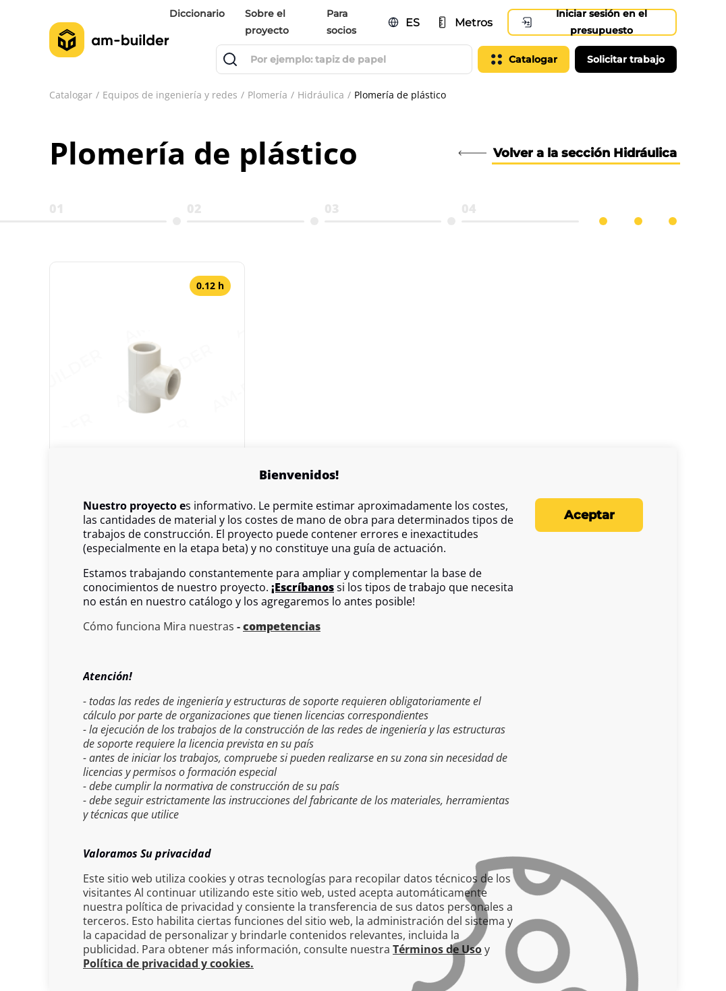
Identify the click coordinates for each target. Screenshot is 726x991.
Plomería (267, 94)
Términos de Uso (437, 949)
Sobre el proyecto (267, 21)
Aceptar (589, 515)
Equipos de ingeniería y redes (170, 94)
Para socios (342, 21)
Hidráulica (321, 94)
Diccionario (197, 13)
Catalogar (70, 94)
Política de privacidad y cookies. (168, 964)
